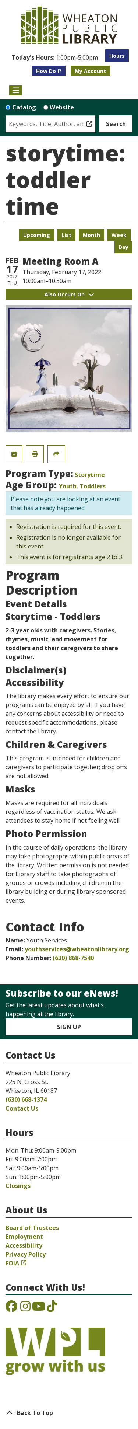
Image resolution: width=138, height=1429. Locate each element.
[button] (55, 57)
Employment (24, 1237)
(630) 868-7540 (73, 958)
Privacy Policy (26, 1254)
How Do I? (48, 70)
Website (62, 107)
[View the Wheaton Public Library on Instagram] (25, 1308)
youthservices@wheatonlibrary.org (77, 949)
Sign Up (69, 1027)
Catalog (24, 107)
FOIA (12, 1263)
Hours (117, 55)
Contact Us (22, 1108)
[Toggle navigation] (15, 90)
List (66, 234)
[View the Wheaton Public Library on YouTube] (38, 1308)
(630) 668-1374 (26, 1099)
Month (91, 234)
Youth (68, 486)
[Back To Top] (69, 1413)
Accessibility (24, 1245)
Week (119, 234)
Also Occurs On (69, 294)
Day (123, 247)
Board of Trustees (32, 1228)
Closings (18, 1186)
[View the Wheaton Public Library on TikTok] (52, 1308)
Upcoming (36, 234)
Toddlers (92, 486)
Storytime (90, 475)
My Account (90, 70)
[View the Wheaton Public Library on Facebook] (11, 1308)
